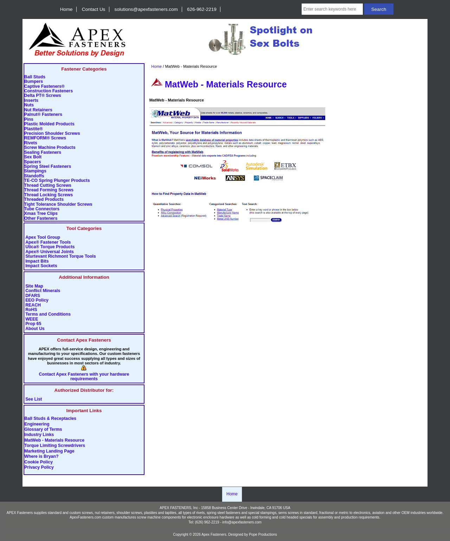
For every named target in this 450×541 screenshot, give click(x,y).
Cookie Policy (38, 462)
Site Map (34, 286)
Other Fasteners (40, 218)
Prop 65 (33, 324)
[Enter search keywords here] (332, 9)
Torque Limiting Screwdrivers (54, 445)
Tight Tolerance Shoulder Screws (58, 204)
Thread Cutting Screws (47, 185)
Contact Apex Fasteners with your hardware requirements (84, 376)
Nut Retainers (38, 110)
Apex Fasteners (213, 534)
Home (66, 9)
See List (33, 399)
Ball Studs (34, 77)
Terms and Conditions (48, 314)
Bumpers (33, 81)
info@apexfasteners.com (242, 522)
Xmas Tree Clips (41, 213)
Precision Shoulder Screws (52, 133)
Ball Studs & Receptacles (50, 418)
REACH (33, 305)
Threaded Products (44, 199)
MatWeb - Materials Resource (54, 440)
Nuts (29, 105)
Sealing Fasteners (42, 152)
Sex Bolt (32, 157)
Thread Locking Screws (48, 195)
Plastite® (33, 129)
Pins (28, 119)
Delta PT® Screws (42, 95)
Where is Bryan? (41, 456)
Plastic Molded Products (49, 124)
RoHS (31, 310)
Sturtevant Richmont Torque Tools (60, 256)
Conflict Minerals (42, 291)
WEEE (31, 319)
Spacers (32, 162)
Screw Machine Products (50, 147)
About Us (35, 328)
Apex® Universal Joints (49, 252)
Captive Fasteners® (44, 86)
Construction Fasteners (48, 91)
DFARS (32, 295)
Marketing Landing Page (49, 451)
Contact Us (93, 9)
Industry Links (39, 435)
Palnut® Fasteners (43, 114)
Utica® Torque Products (50, 247)
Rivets (30, 143)
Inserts (31, 100)
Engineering (36, 424)
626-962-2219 (202, 9)
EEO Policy (37, 300)
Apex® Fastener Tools (48, 242)
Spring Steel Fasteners (47, 166)
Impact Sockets (41, 266)
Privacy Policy (39, 467)
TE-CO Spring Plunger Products (57, 180)
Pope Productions (263, 534)
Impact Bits (37, 261)
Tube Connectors (41, 209)
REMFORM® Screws (45, 138)
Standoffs (34, 176)
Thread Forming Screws (48, 190)
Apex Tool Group (42, 237)
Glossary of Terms (43, 429)
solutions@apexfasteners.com (146, 9)
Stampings (35, 171)
